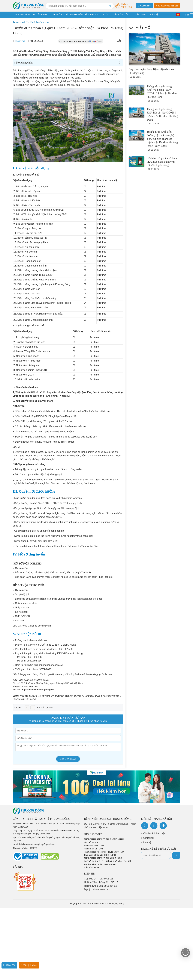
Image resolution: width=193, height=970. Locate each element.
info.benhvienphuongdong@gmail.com (37, 844)
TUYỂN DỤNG (139, 15)
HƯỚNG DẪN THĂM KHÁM (83, 15)
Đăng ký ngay (68, 759)
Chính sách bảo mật (154, 833)
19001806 (33, 686)
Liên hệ (147, 842)
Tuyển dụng (42, 22)
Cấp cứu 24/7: (98, 878)
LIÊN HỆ (154, 15)
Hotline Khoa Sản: (100, 886)
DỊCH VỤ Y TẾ (20, 15)
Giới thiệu (148, 838)
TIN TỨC (105, 15)
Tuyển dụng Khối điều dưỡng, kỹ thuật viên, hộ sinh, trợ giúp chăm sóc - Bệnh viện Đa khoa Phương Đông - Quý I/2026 (162, 138)
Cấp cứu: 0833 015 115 (167, 6)
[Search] (110, 6)
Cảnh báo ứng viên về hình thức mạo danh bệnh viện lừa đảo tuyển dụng (162, 162)
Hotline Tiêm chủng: (101, 882)
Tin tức (30, 22)
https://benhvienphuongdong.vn (38, 689)
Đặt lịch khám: (97, 889)
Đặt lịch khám (29, 965)
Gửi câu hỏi (144, 5)
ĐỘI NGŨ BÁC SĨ (59, 15)
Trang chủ (18, 22)
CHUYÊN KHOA (39, 15)
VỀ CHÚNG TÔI (120, 15)
